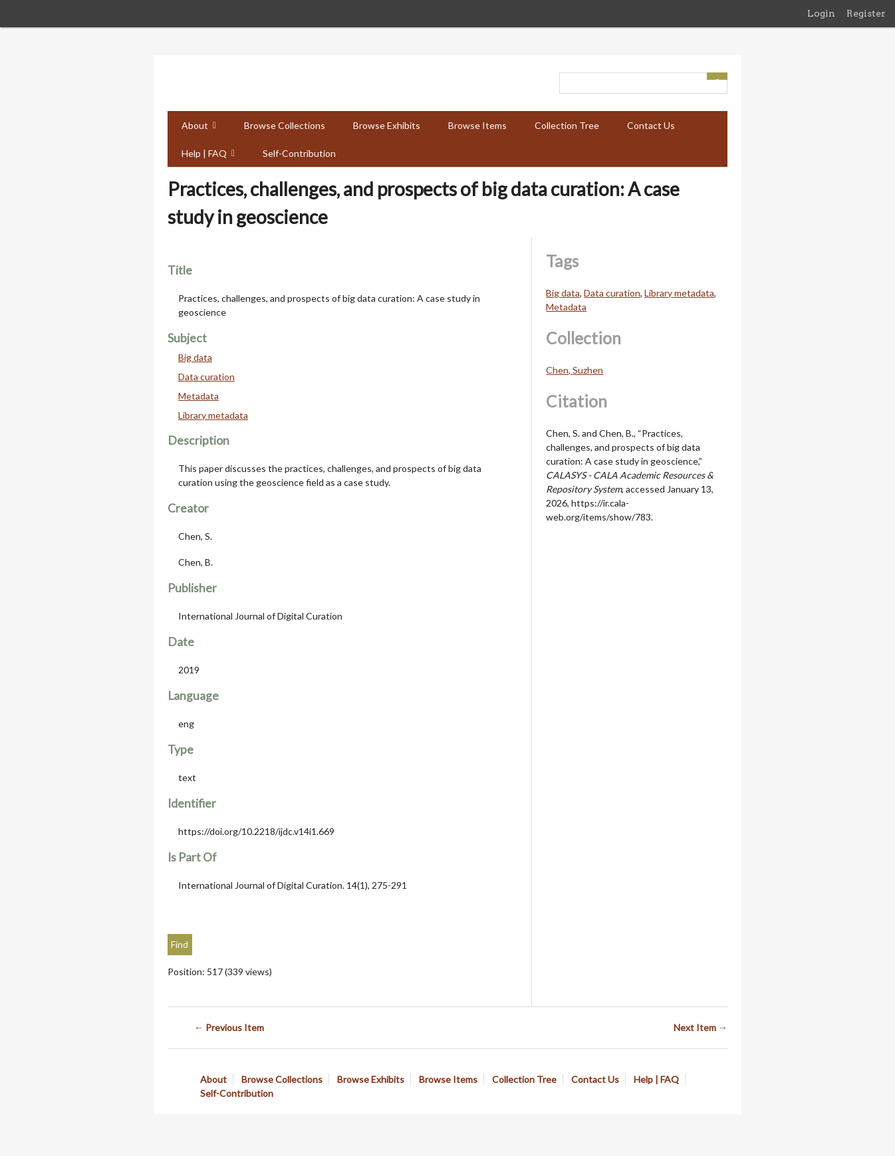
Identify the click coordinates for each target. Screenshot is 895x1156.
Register (866, 13)
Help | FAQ (204, 153)
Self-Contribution (299, 153)
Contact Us (651, 125)
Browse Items (477, 125)
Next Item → (700, 1027)
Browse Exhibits (386, 125)
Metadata (198, 396)
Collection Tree (567, 125)
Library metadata (213, 415)
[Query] (643, 83)
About (195, 125)
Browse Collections (284, 125)
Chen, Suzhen (574, 370)
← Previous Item (229, 1027)
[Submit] (717, 76)
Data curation (206, 376)
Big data (195, 357)
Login (821, 13)
